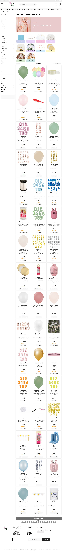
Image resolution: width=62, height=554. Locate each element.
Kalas (10, 9)
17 (51, 522)
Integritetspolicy (30, 533)
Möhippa (43, 9)
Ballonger (35, 9)
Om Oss (28, 530)
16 (49, 522)
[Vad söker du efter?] (28, 4)
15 (47, 522)
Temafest (2, 9)
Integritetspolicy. (40, 541)
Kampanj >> (14, 0)
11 (40, 522)
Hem (1, 11)
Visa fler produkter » (39, 518)
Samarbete (29, 532)
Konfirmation (47, 9)
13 (44, 522)
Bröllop (31, 9)
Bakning (39, 9)
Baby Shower (14, 9)
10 (38, 522)
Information (55, 0)
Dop (22, 9)
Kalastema (6, 9)
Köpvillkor (28, 529)
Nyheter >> (9, 0)
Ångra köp (28, 534)
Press (28, 531)
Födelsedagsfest (53, 9)
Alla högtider (59, 14)
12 (42, 522)
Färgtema (18, 9)
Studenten (58, 9)
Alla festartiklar (26, 9)
